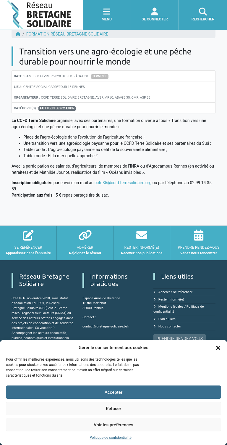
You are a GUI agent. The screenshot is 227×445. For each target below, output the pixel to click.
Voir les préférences (113, 425)
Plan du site (167, 319)
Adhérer (164, 292)
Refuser (113, 408)
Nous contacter (169, 326)
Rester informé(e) (171, 299)
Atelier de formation (57, 108)
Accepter (113, 392)
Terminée (99, 76)
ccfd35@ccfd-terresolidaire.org (124, 182)
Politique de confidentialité (111, 438)
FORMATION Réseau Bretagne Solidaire (67, 34)
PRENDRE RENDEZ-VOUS (180, 338)
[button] (218, 348)
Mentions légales (171, 307)
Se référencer (182, 292)
